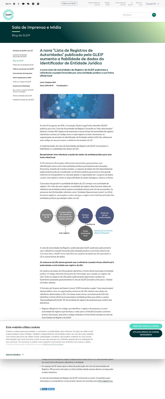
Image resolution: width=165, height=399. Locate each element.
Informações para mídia (22, 78)
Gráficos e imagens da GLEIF (22, 82)
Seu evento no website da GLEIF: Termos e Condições (23, 91)
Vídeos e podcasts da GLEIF (23, 69)
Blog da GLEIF (107, 4)
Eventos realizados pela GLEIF (22, 96)
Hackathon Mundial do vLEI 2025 (23, 100)
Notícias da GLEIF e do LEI (23, 51)
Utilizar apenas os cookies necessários (146, 373)
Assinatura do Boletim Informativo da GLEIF (20, 56)
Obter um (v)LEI (69, 3)
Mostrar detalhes (13, 394)
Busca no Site (139, 4)
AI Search (130, 4)
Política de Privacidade (53, 384)
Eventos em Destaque (21, 86)
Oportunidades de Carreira (94, 4)
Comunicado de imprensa (22, 73)
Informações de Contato (121, 4)
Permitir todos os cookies (146, 366)
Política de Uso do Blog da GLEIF (23, 65)
